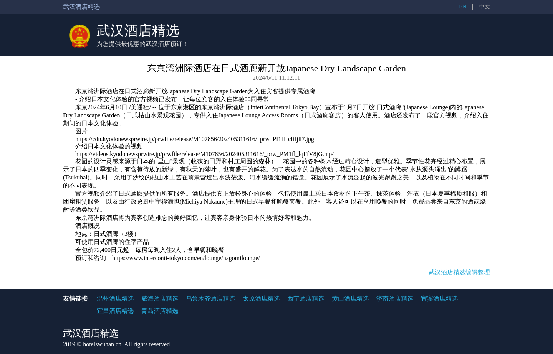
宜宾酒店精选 (439, 298)
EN (462, 7)
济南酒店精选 (394, 298)
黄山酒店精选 (350, 298)
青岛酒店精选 (159, 311)
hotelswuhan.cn (102, 344)
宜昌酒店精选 (115, 311)
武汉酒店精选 (137, 30)
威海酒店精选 (159, 298)
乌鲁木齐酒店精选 (210, 298)
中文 (484, 7)
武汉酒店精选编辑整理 (459, 272)
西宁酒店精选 (305, 298)
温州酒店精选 (115, 298)
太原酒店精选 (261, 298)
